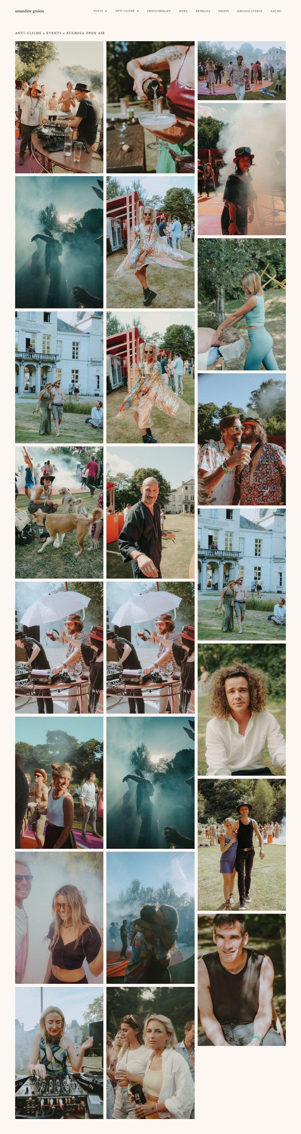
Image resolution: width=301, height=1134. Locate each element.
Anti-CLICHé (125, 11)
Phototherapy (159, 11)
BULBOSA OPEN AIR (86, 33)
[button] (100, 11)
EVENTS (54, 33)
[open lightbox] (59, 107)
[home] (29, 11)
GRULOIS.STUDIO (250, 11)
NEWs (183, 11)
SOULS (98, 11)
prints (224, 11)
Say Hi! (276, 11)
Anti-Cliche (28, 33)
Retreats (203, 11)
